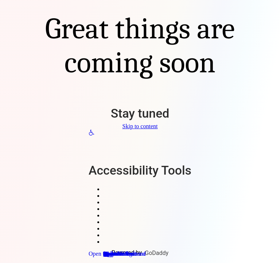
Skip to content (140, 126)
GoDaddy (156, 252)
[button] (91, 133)
